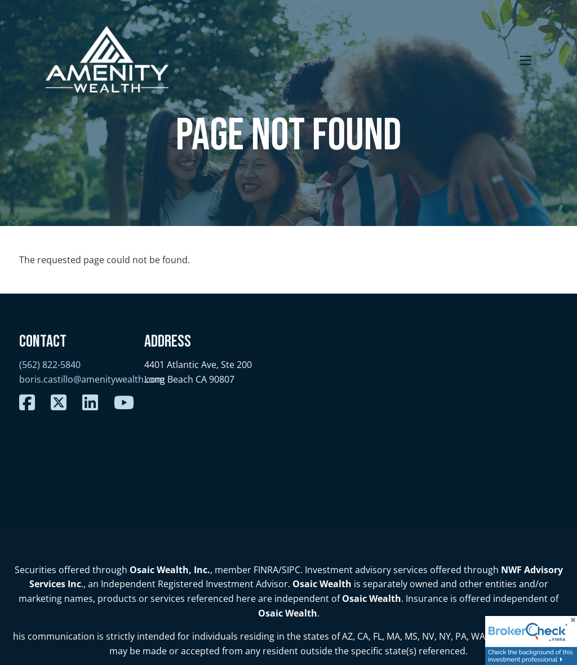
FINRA (266, 570)
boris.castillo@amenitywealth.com (92, 379)
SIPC (291, 570)
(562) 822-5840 (50, 364)
